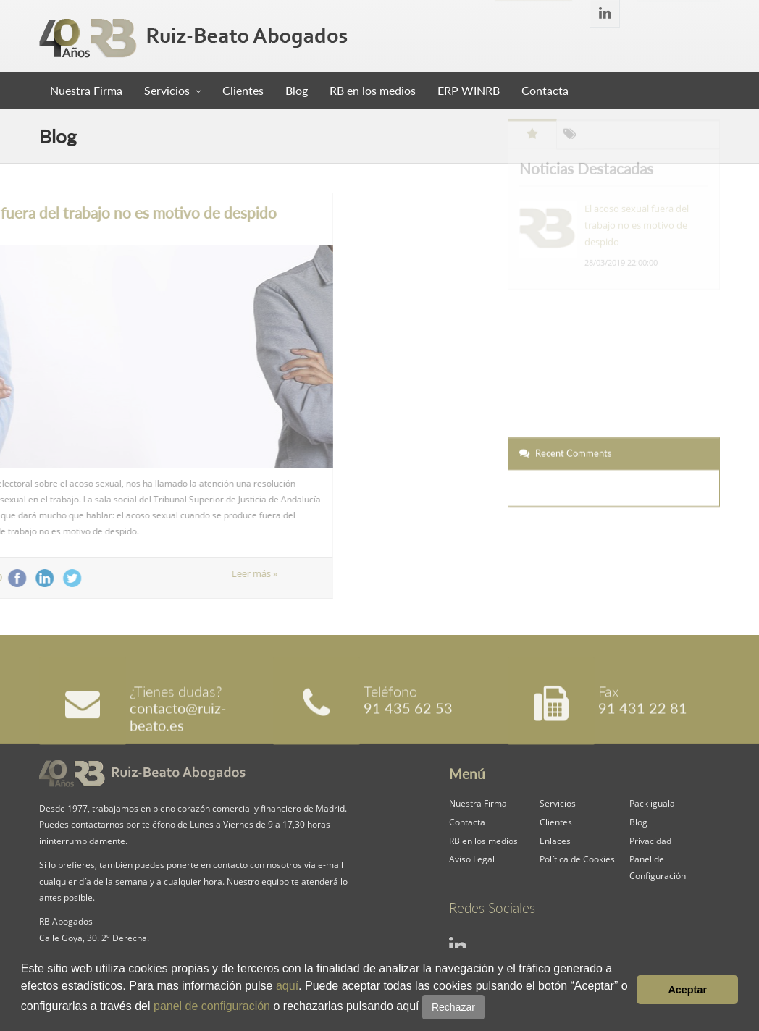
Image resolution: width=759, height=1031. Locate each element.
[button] (489, 1008)
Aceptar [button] (687, 990)
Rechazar (453, 1007)
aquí (287, 986)
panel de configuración (212, 1006)
